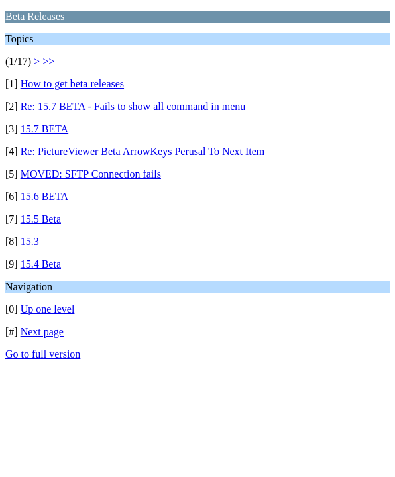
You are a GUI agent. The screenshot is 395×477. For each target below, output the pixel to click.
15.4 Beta (41, 264)
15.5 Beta (41, 219)
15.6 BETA (45, 196)
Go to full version (42, 354)
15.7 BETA (45, 128)
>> (48, 61)
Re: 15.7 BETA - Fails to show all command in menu (133, 106)
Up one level (48, 309)
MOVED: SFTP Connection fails (91, 174)
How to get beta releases (72, 83)
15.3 (30, 241)
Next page (42, 331)
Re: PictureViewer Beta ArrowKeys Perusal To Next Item (143, 151)
